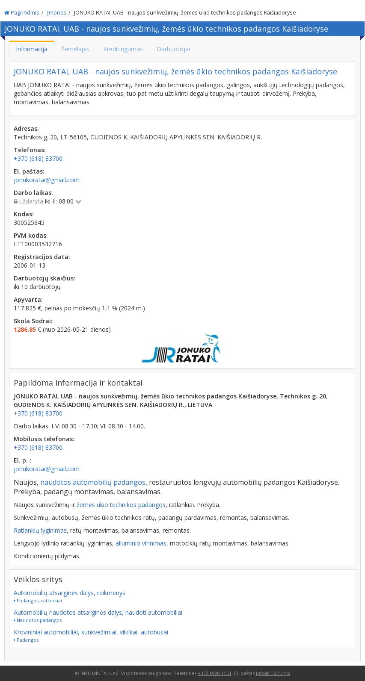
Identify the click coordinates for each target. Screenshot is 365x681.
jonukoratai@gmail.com (47, 469)
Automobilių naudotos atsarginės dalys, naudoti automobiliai (98, 612)
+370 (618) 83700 (38, 413)
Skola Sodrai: (33, 321)
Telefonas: (30, 150)
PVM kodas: (31, 235)
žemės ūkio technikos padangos (121, 505)
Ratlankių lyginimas (40, 530)
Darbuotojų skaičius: (44, 278)
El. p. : (22, 460)
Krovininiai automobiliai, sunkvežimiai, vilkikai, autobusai (91, 632)
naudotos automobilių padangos (92, 482)
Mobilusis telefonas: (44, 439)
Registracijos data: (42, 257)
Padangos (26, 640)
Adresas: (26, 128)
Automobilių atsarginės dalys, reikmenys (69, 593)
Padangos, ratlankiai (38, 600)
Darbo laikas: (33, 193)
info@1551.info (273, 673)
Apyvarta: (28, 299)
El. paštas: (29, 171)
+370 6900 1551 (214, 673)
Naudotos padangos (38, 620)
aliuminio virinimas (141, 543)
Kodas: (24, 214)
